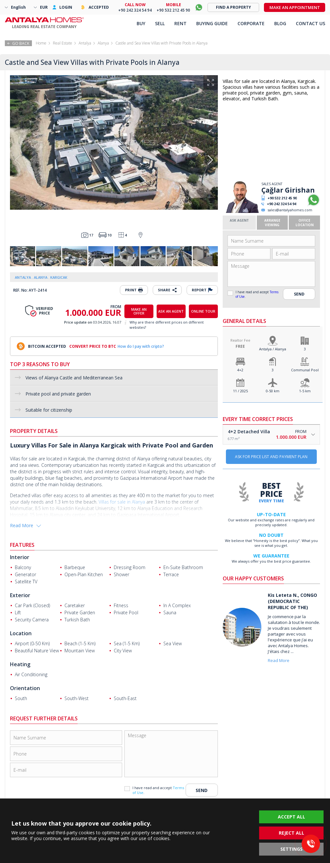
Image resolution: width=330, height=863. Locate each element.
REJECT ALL (291, 833)
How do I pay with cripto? (141, 346)
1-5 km (305, 390)
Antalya (85, 43)
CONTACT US (310, 23)
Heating (20, 664)
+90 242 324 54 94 (281, 203)
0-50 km (272, 390)
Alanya (103, 43)
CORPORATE (251, 23)
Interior (19, 557)
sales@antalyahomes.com (289, 209)
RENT (180, 23)
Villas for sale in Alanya (122, 502)
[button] (210, 160)
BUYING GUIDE (212, 23)
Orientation (25, 688)
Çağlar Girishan (288, 190)
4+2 (240, 369)
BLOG (280, 23)
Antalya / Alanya (272, 348)
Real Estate (62, 43)
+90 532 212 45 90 (282, 198)
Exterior (20, 595)
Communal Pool (305, 369)
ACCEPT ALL (291, 817)
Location (21, 633)
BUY (141, 23)
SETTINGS (291, 849)
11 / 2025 (240, 390)
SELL (160, 23)
